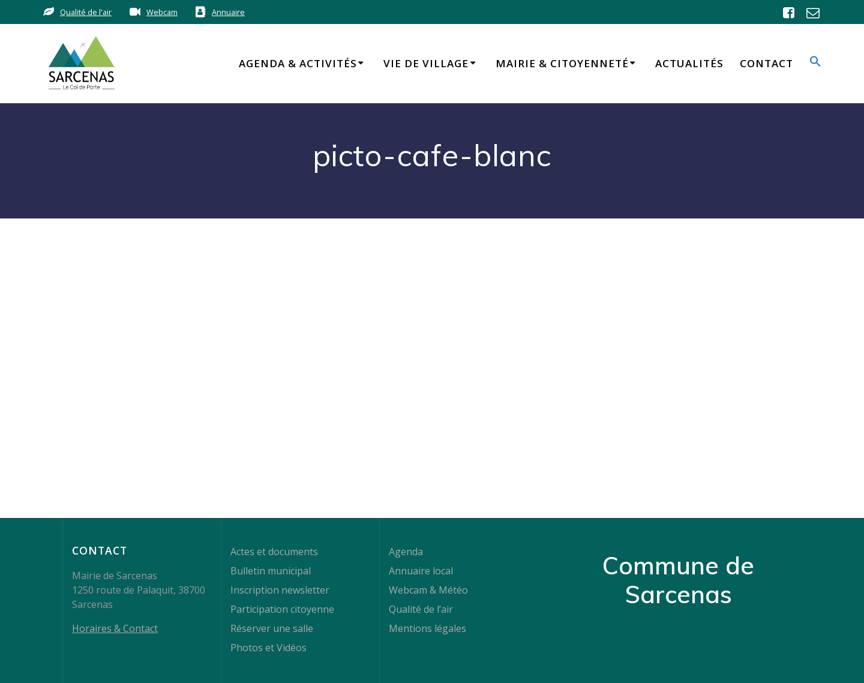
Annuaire (228, 12)
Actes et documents (274, 551)
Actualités (689, 63)
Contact (766, 63)
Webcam (162, 12)
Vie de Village (426, 63)
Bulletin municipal (270, 570)
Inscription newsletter (279, 590)
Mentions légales (427, 628)
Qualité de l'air (86, 12)
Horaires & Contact (115, 628)
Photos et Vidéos (268, 647)
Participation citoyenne (282, 609)
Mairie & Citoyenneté (562, 63)
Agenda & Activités (298, 63)
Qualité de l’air (421, 609)
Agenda (406, 551)
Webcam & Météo (428, 590)
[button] (815, 63)
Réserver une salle (271, 628)
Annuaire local (421, 570)
